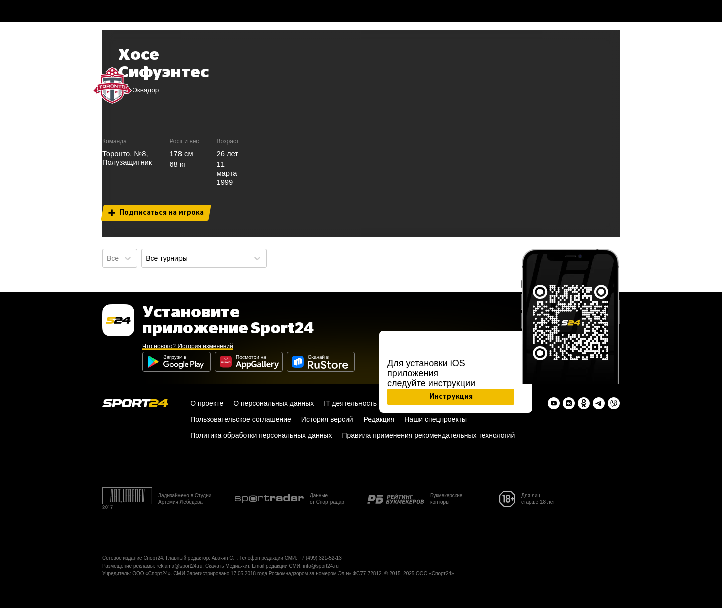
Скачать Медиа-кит (227, 566)
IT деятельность (350, 403)
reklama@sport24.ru (180, 566)
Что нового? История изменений (187, 346)
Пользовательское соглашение (240, 419)
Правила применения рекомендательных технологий (428, 435)
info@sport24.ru (321, 566)
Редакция (379, 419)
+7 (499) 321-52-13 (320, 558)
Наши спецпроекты (435, 419)
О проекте (206, 403)
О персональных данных (273, 403)
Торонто (116, 154)
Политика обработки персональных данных (261, 435)
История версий (327, 419)
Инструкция (451, 396)
